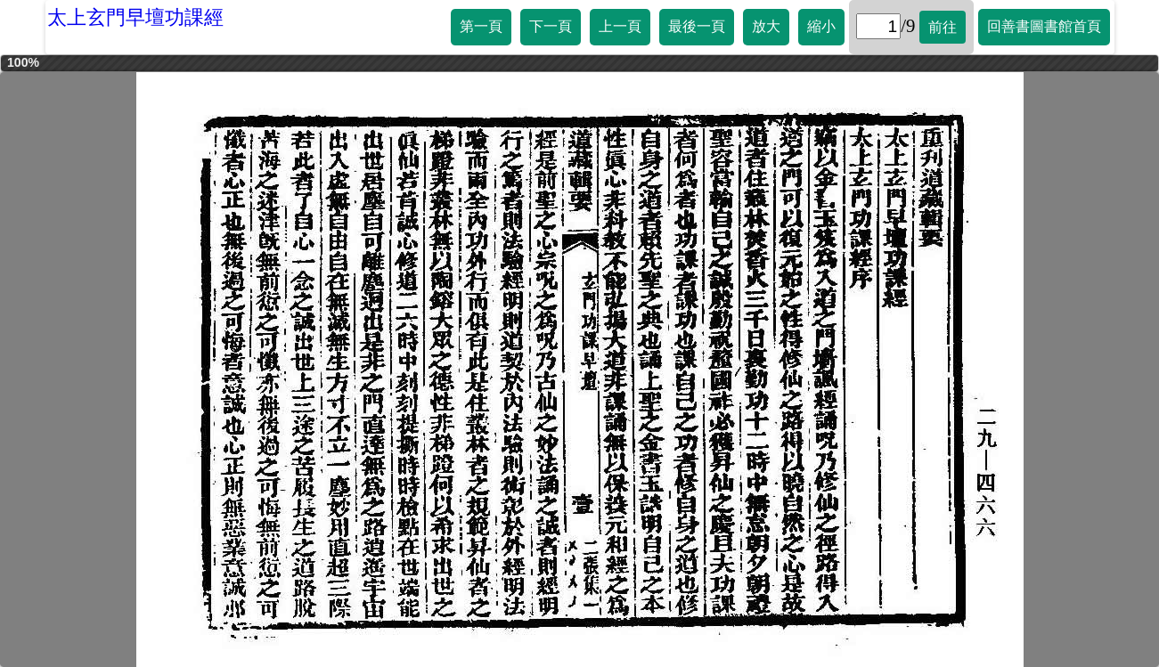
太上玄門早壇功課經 (135, 17)
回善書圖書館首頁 (1044, 26)
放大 (766, 26)
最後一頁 (696, 26)
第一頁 (481, 26)
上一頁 (620, 26)
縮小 (821, 26)
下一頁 (550, 26)
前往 (942, 27)
